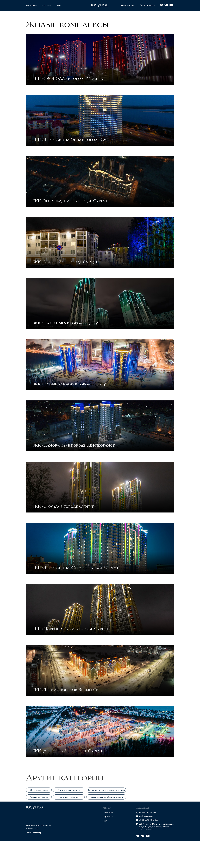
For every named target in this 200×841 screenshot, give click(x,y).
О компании (31, 5)
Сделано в (29, 832)
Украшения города (39, 797)
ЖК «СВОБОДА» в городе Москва (68, 78)
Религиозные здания (69, 797)
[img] (100, 59)
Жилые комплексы (67, 24)
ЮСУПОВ (99, 5)
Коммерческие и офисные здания (106, 797)
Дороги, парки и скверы (68, 790)
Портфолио (47, 5)
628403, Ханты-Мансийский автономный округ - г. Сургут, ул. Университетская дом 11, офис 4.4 (156, 827)
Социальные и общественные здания (106, 790)
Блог (59, 5)
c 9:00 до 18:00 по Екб (148, 820)
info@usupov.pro (127, 5)
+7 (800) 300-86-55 (146, 5)
